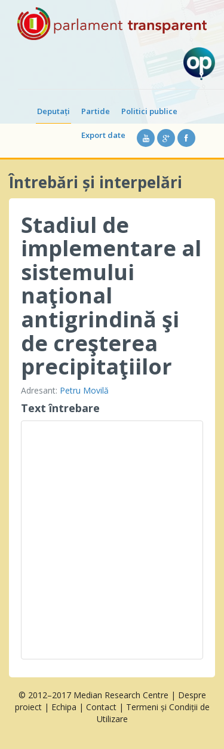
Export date (103, 135)
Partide (95, 111)
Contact (101, 707)
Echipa (63, 707)
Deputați (53, 111)
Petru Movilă (84, 390)
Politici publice (149, 111)
